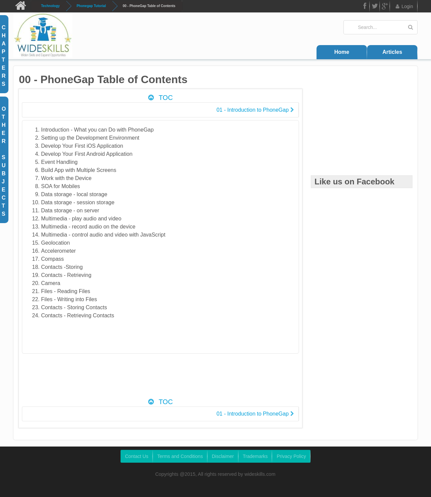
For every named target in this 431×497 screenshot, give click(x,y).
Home (341, 52)
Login (404, 6)
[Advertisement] (160, 379)
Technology (50, 6)
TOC (160, 97)
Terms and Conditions (180, 456)
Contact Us (136, 456)
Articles (392, 52)
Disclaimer (223, 456)
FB (364, 7)
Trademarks (255, 456)
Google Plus (385, 7)
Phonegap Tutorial (91, 6)
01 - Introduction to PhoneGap (255, 110)
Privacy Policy (291, 456)
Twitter (375, 7)
